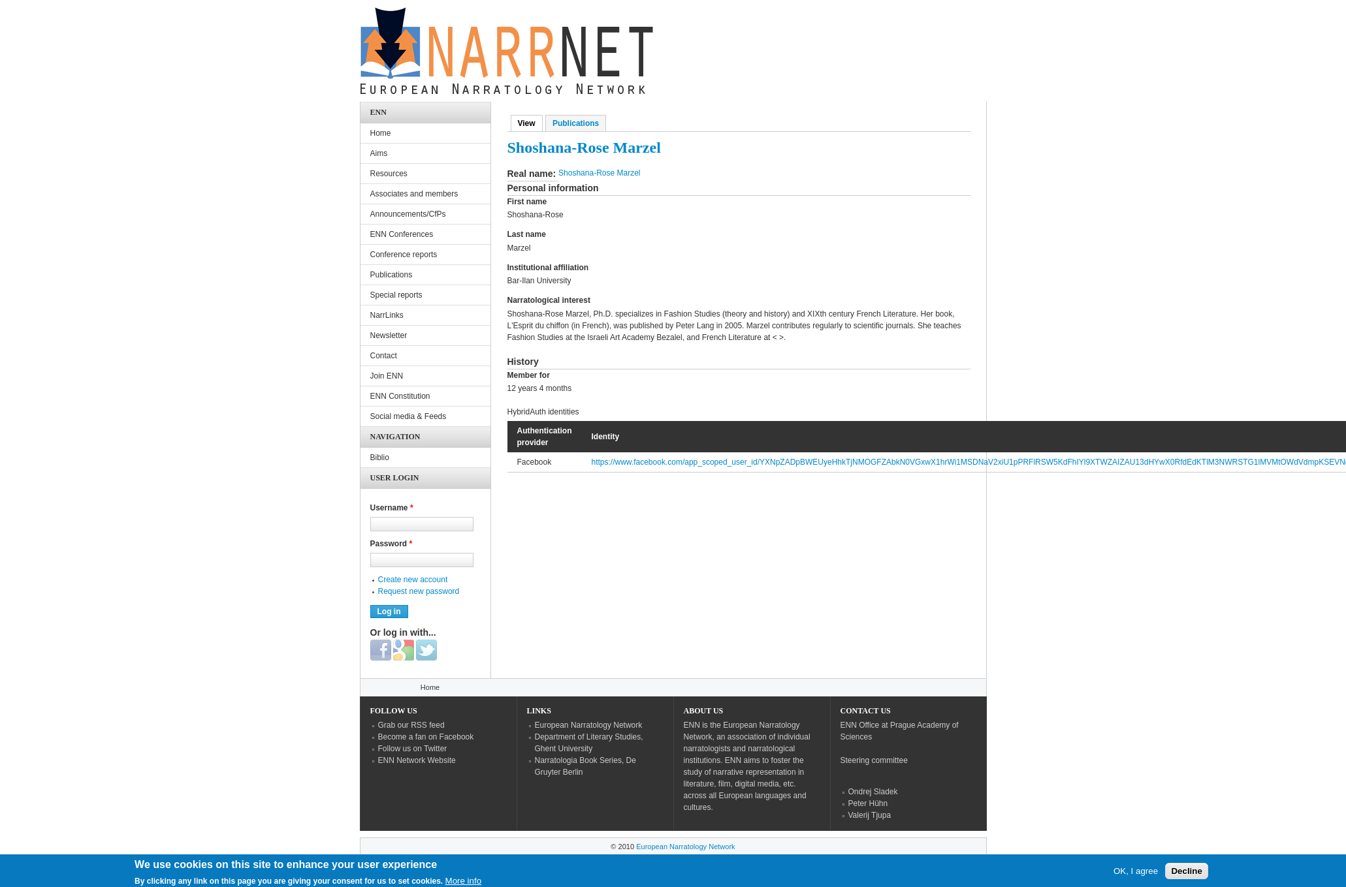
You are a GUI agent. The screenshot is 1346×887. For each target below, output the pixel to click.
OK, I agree (1136, 874)
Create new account (413, 579)
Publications (576, 123)
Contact (383, 355)
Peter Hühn (868, 803)
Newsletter (389, 335)
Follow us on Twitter (412, 748)
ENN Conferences (402, 234)
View (530, 123)
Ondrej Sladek (873, 791)
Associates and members (414, 193)
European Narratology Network (589, 725)
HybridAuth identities (543, 411)
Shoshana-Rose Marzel (599, 173)
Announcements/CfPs (408, 214)
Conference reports (404, 254)
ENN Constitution (400, 396)
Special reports (396, 295)
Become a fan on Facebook (426, 736)
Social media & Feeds (408, 416)
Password (391, 543)
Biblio (379, 457)
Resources (389, 173)
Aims (379, 153)
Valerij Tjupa (869, 815)
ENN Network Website (417, 760)
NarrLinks (387, 315)
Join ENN (387, 376)
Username (391, 507)
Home (380, 133)
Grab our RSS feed (411, 725)
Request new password (419, 591)
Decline (1186, 874)
